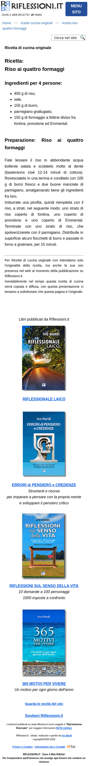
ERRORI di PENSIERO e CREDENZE (44, 485)
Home (6, 23)
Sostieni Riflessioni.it (44, 716)
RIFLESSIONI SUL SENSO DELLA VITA (44, 586)
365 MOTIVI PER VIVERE (44, 684)
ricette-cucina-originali (37, 23)
